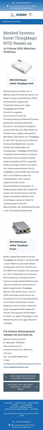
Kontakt (9, 403)
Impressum (20, 403)
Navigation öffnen (11, 22)
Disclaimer (33, 403)
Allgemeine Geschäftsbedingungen (21, 406)
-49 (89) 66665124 (21, 3)
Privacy (15, 405)
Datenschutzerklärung (16, 409)
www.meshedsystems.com (16, 367)
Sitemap (34, 409)
